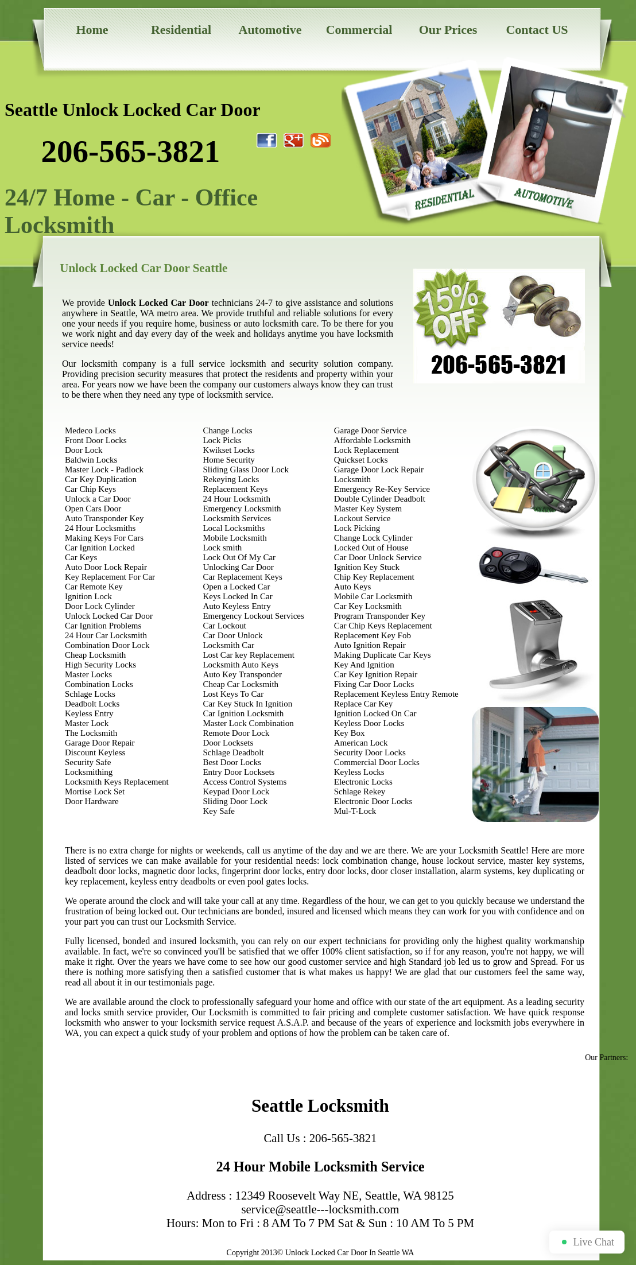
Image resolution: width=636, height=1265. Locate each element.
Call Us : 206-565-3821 (320, 1137)
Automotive (270, 29)
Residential (181, 29)
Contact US (537, 29)
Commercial (359, 29)
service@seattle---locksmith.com (321, 1209)
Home (92, 29)
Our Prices (448, 29)
